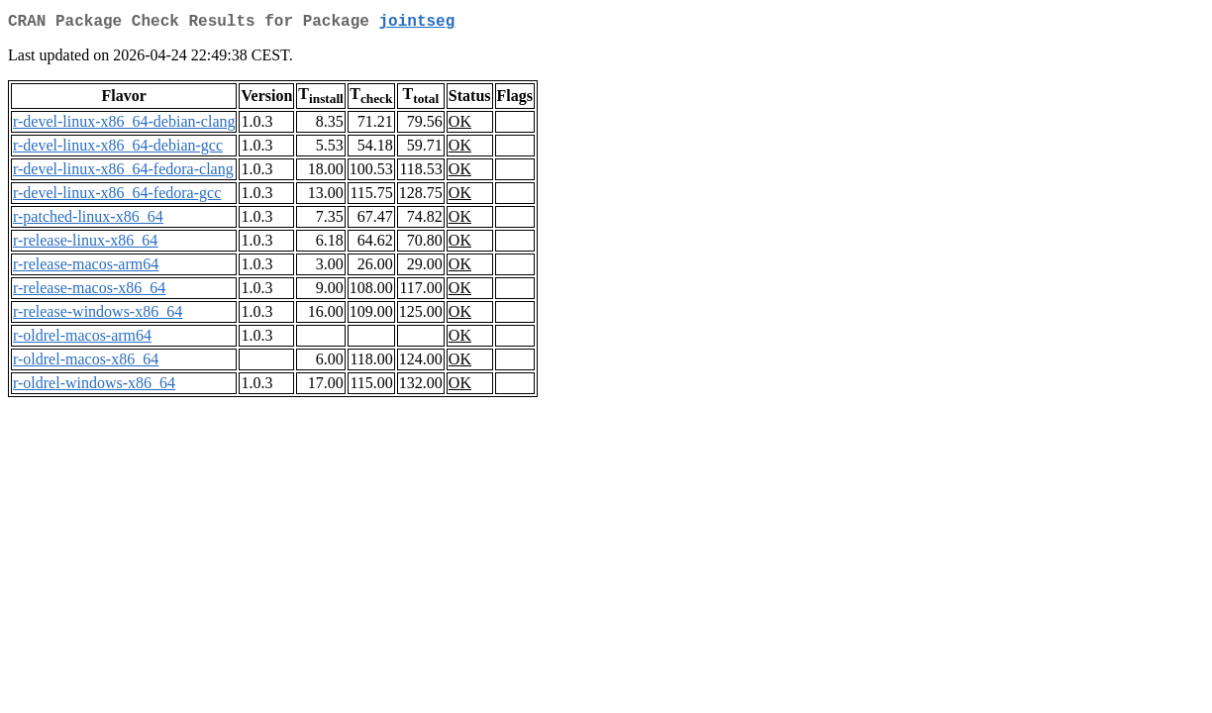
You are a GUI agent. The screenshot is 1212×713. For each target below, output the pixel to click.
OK (460, 125)
